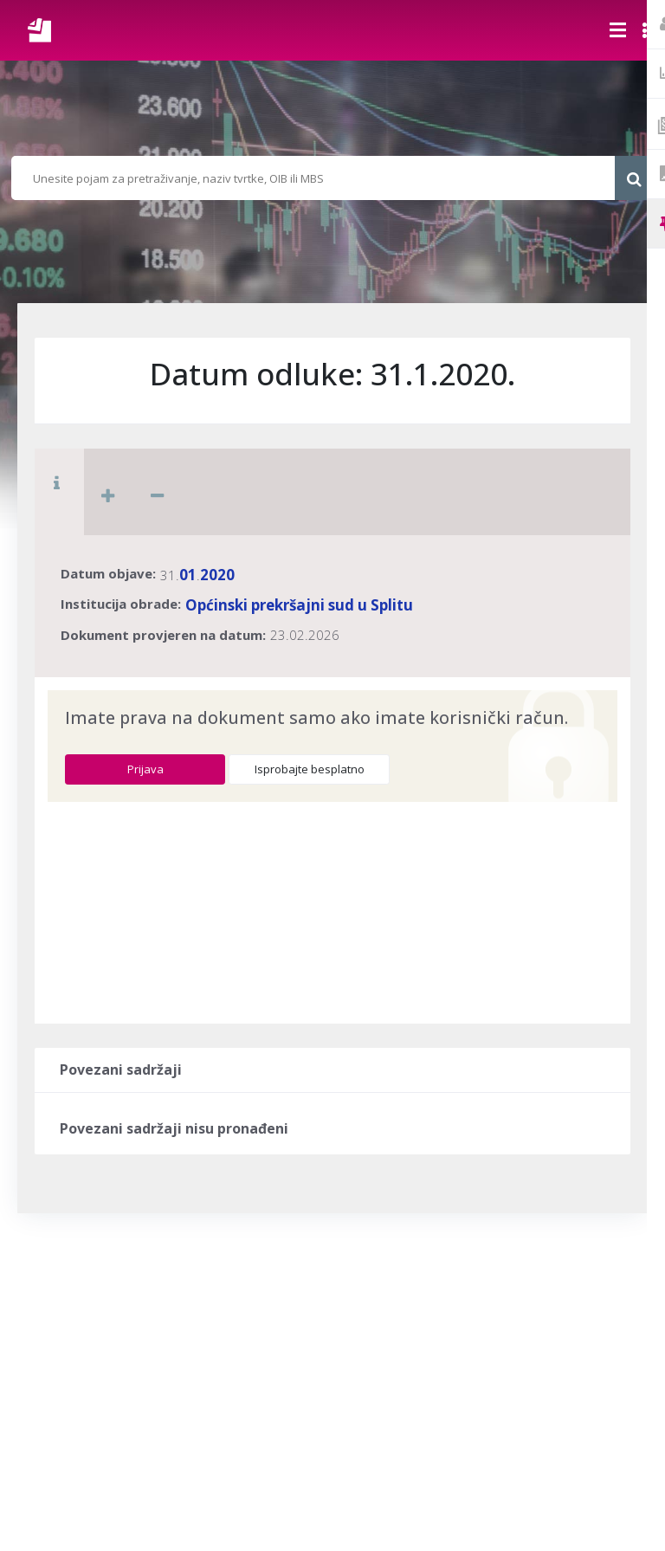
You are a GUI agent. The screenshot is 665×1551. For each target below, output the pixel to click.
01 (188, 575)
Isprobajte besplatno (310, 769)
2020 (217, 575)
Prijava (145, 769)
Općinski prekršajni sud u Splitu (299, 605)
